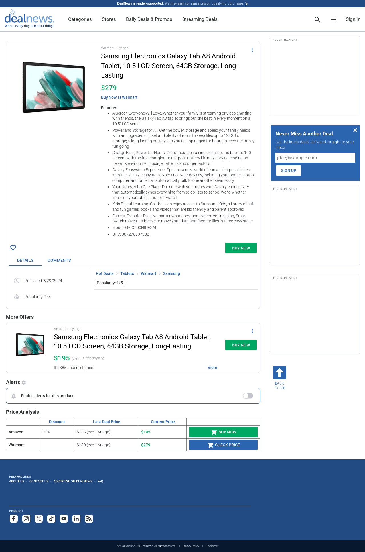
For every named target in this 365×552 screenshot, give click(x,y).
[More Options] (252, 49)
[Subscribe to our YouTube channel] (63, 518)
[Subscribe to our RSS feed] (89, 518)
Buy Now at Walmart (119, 97)
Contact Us (38, 481)
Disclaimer (212, 545)
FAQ (100, 481)
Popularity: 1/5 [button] (110, 283)
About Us (16, 481)
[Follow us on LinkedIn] (76, 518)
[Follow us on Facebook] (13, 518)
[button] (133, 141)
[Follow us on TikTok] (51, 518)
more (212, 367)
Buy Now (223, 432)
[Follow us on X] (38, 518)
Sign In (353, 19)
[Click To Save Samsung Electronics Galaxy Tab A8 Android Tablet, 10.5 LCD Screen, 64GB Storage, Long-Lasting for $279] (13, 247)
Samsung (171, 273)
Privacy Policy (190, 545)
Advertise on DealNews (73, 481)
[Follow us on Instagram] (26, 518)
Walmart (148, 273)
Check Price (223, 445)
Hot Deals (104, 273)
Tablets (127, 273)
